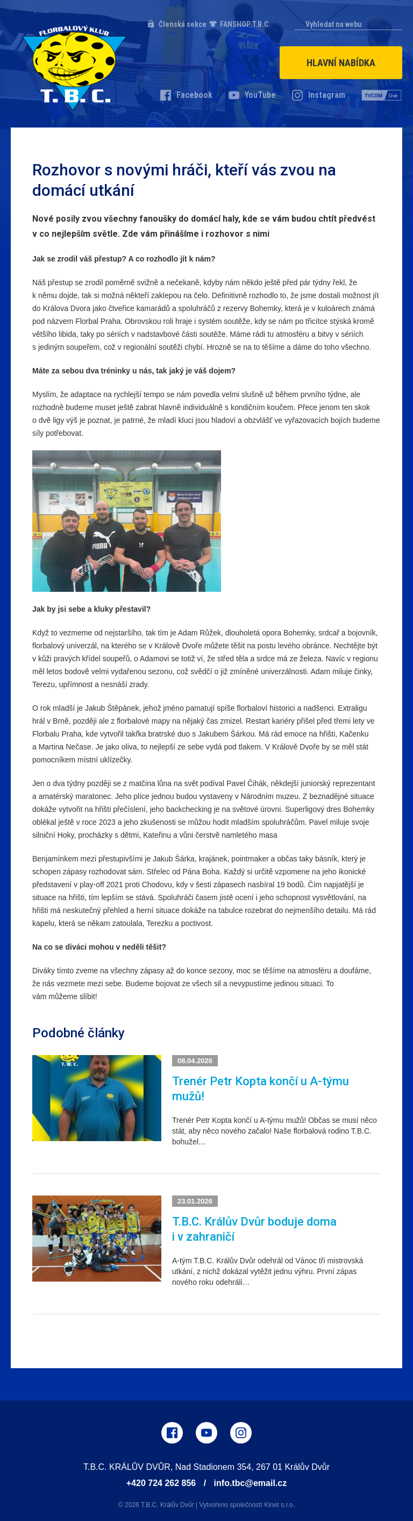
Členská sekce (182, 24)
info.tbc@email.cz (250, 1483)
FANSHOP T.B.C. (245, 24)
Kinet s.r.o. (279, 1505)
